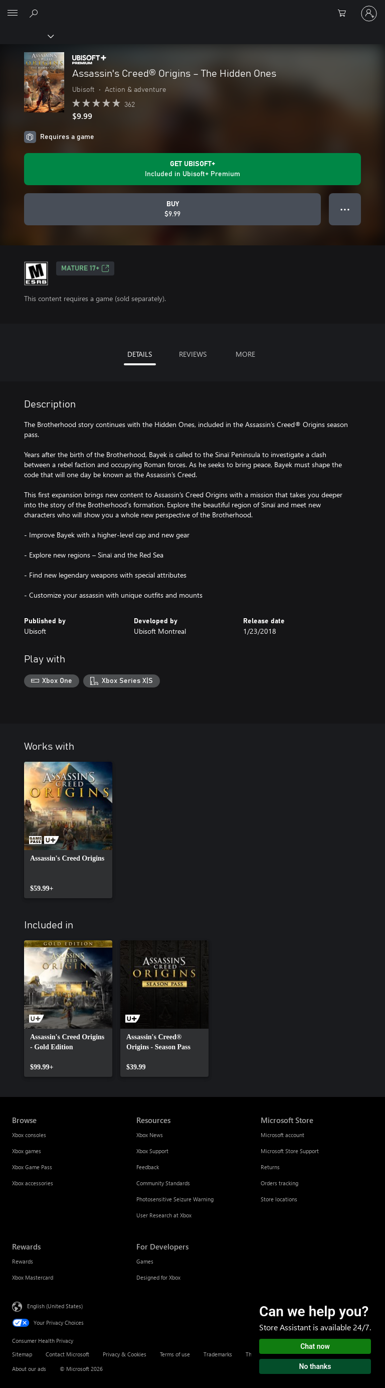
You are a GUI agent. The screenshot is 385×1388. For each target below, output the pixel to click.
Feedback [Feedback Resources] (147, 1167)
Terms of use (175, 1354)
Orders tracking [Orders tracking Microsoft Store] (279, 1183)
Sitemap (22, 1354)
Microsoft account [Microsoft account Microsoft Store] (282, 1135)
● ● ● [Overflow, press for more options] (345, 209)
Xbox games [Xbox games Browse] (26, 1151)
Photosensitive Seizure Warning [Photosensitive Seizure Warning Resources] (175, 1199)
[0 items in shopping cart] (345, 14)
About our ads (29, 1368)
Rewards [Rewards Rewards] (22, 1261)
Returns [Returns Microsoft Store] (270, 1167)
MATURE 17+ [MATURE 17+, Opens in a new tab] (85, 268)
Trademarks (218, 1354)
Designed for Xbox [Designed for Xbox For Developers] (158, 1277)
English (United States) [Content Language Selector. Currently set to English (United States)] (55, 1305)
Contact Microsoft (67, 1354)
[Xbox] (26, 35)
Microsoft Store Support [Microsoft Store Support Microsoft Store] (290, 1151)
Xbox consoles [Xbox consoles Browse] (29, 1135)
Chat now (315, 1346)
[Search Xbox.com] (35, 13)
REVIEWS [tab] (193, 354)
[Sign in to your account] (369, 14)
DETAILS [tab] (139, 354)
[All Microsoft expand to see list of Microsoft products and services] (13, 14)
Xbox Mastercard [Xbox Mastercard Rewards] (32, 1277)
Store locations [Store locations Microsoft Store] (279, 1199)
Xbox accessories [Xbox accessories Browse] (32, 1183)
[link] (68, 830)
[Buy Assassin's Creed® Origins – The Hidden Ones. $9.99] (172, 209)
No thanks (315, 1366)
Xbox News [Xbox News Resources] (149, 1135)
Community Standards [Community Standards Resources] (163, 1183)
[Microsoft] (192, 8)
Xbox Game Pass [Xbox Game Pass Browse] (32, 1167)
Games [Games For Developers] (144, 1261)
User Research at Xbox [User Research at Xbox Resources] (163, 1215)
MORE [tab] (245, 354)
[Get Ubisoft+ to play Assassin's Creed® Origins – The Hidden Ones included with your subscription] (192, 169)
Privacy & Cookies (124, 1354)
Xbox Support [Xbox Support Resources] (152, 1151)
